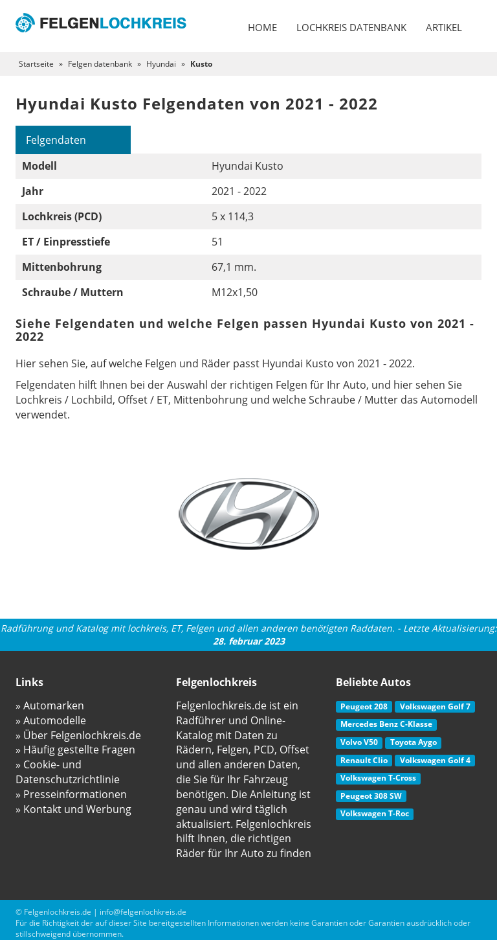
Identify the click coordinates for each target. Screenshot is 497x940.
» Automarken (50, 705)
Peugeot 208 (364, 706)
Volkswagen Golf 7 (435, 706)
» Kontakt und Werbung (73, 809)
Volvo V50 (359, 742)
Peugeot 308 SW (371, 795)
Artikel (444, 27)
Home (262, 27)
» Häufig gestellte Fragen (75, 749)
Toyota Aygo (413, 742)
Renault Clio (364, 760)
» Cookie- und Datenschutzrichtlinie (68, 771)
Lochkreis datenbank (351, 27)
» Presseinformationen (71, 794)
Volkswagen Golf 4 (435, 760)
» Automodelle (51, 720)
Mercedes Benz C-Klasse (386, 723)
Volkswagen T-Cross (378, 777)
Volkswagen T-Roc (374, 813)
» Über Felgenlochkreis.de (78, 735)
